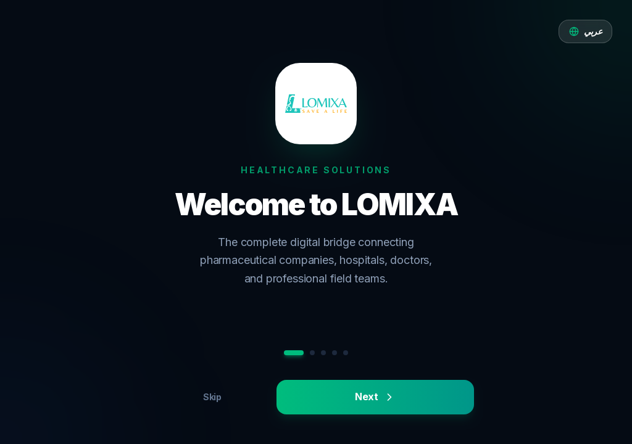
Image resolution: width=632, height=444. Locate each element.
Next (375, 396)
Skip (212, 397)
